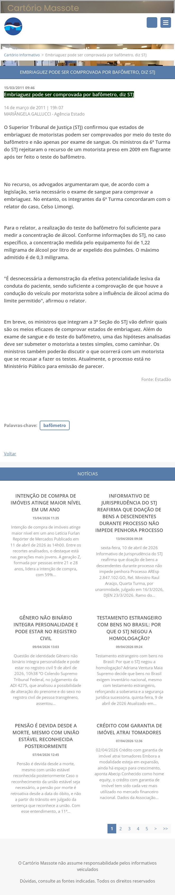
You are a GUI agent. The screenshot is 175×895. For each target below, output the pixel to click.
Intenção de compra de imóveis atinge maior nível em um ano (46, 503)
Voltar (10, 454)
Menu (165, 22)
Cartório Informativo (22, 55)
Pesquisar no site (152, 22)
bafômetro (54, 426)
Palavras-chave (20, 426)
